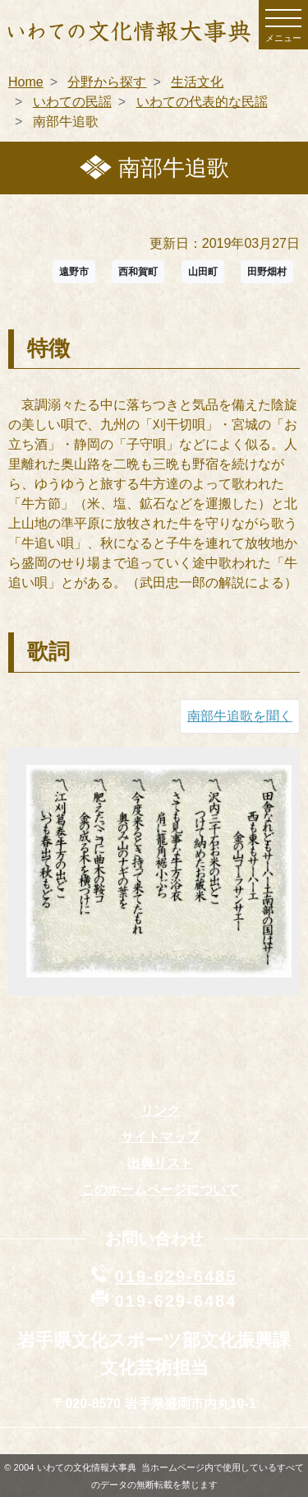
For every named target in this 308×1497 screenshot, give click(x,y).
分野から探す (106, 82)
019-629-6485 (176, 1276)
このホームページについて (160, 1189)
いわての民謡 (72, 102)
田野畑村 (267, 271)
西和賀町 (138, 271)
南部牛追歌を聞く (239, 716)
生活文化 (197, 82)
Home (26, 82)
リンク (160, 1110)
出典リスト (160, 1163)
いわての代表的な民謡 (202, 102)
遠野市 (74, 271)
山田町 (203, 271)
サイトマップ (160, 1137)
